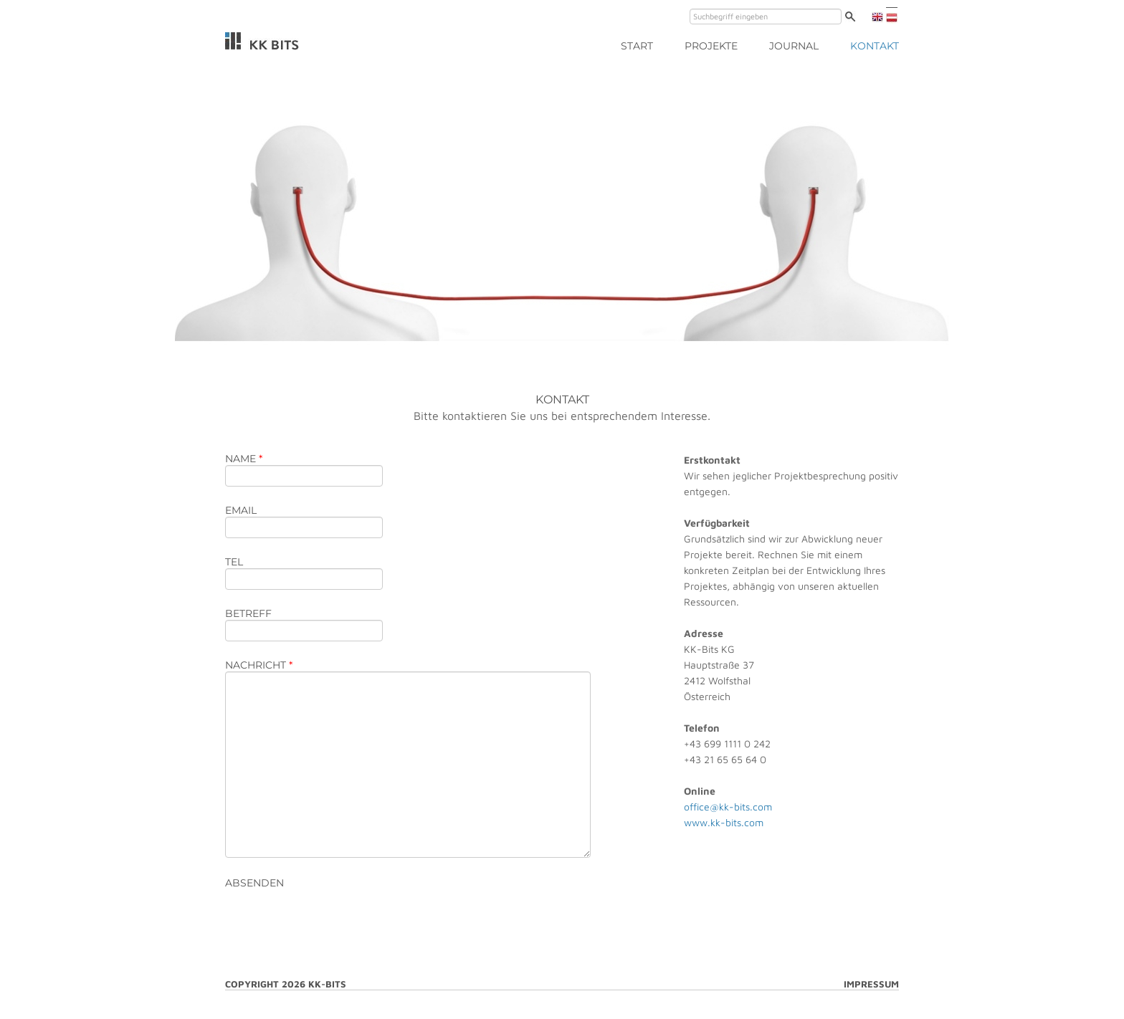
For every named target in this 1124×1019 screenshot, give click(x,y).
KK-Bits (262, 41)
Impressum (871, 984)
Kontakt (874, 45)
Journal (794, 45)
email (241, 510)
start (637, 45)
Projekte (711, 45)
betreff (248, 613)
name (243, 458)
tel (234, 561)
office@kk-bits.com (728, 806)
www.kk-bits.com (723, 822)
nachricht (258, 665)
